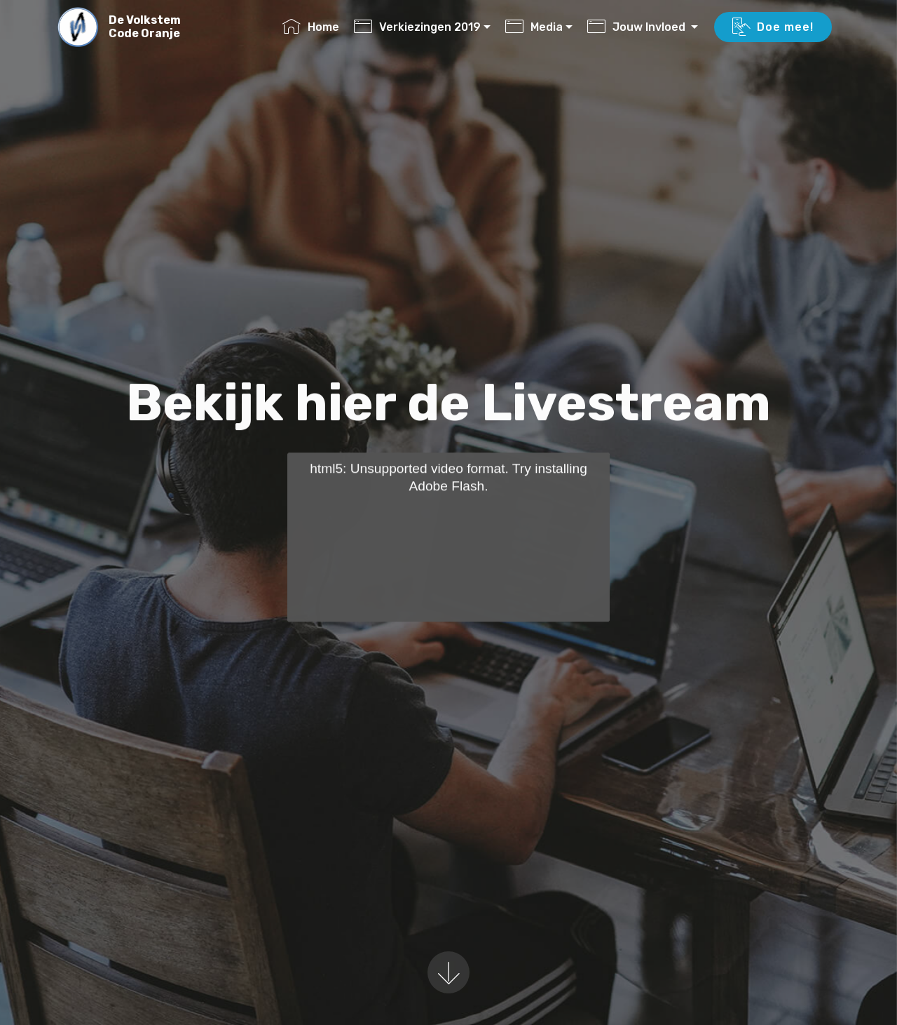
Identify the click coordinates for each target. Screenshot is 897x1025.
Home (310, 27)
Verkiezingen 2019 (417, 27)
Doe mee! (773, 27)
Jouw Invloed (637, 27)
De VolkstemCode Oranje (145, 26)
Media (534, 27)
